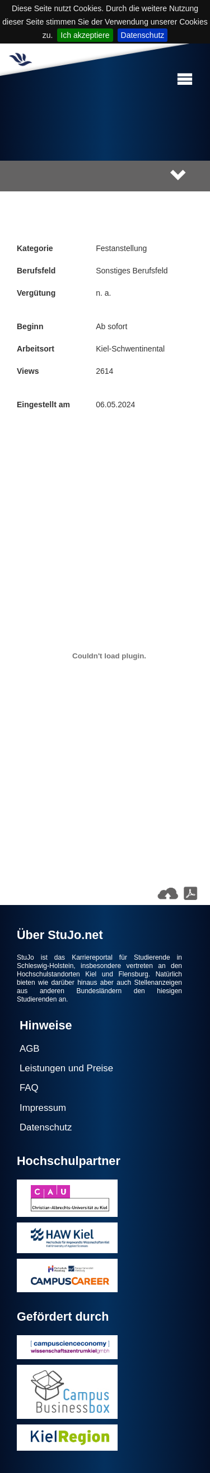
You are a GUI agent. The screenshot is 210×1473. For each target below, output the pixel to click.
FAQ (29, 1087)
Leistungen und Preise (66, 1068)
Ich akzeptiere (84, 35)
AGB (29, 1048)
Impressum (43, 1108)
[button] (185, 79)
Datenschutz (143, 35)
